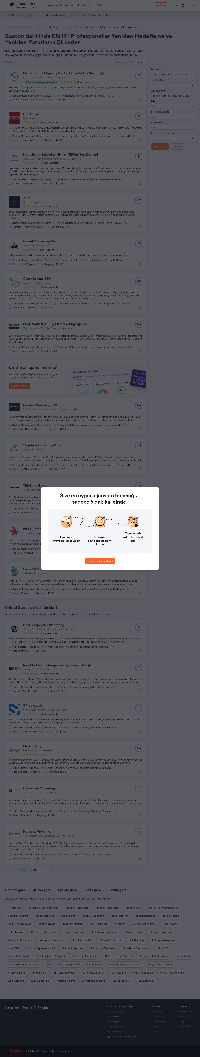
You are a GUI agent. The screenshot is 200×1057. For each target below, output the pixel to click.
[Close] (155, 490)
